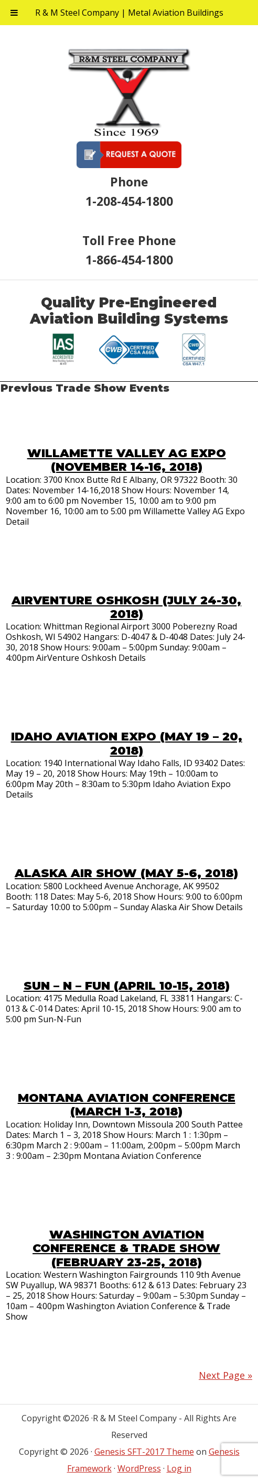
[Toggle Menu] (14, 12)
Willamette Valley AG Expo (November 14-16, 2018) (126, 460)
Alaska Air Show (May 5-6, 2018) (126, 873)
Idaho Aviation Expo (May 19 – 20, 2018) (126, 743)
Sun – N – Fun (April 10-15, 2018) (127, 986)
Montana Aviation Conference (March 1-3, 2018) (126, 1105)
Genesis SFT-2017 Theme (144, 1451)
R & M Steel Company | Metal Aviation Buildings (129, 12)
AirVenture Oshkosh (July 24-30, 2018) (126, 607)
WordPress (139, 1468)
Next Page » (225, 1375)
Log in (179, 1468)
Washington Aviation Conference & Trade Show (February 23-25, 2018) (126, 1248)
